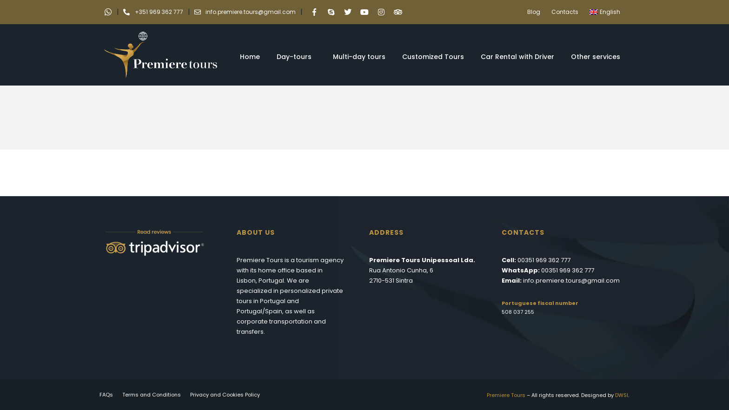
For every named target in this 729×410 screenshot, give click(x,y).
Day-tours (296, 56)
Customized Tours (433, 56)
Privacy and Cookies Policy (225, 394)
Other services (598, 56)
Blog (533, 12)
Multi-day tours (359, 56)
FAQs (106, 394)
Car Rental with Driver (517, 56)
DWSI (621, 395)
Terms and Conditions (151, 394)
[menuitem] (607, 12)
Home (250, 56)
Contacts (564, 12)
